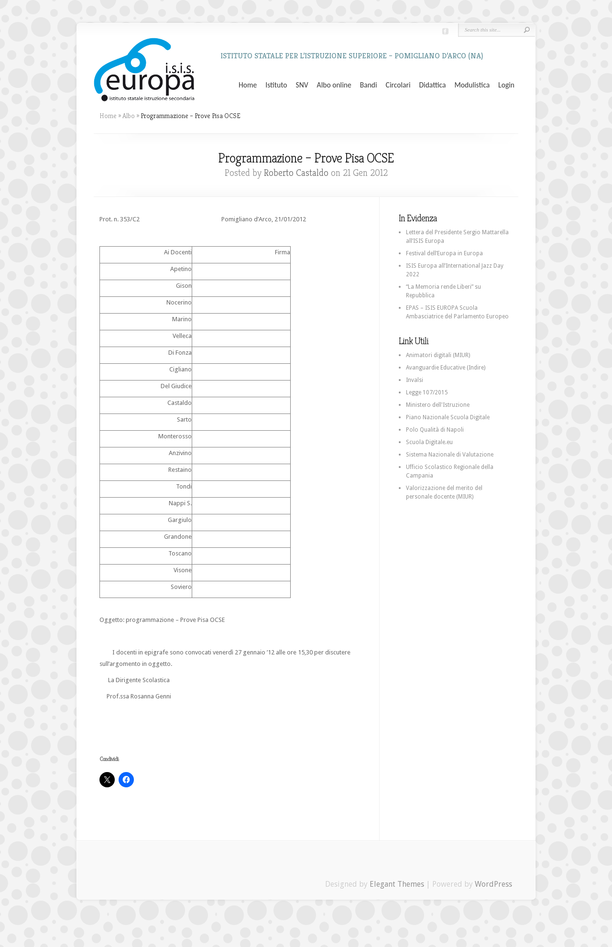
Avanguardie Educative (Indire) (445, 367)
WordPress (493, 884)
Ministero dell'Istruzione (438, 405)
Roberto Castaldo (296, 173)
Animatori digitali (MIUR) (438, 355)
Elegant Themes (397, 884)
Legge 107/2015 (427, 392)
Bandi (368, 85)
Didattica (432, 85)
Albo (128, 115)
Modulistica (472, 85)
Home (248, 85)
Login (506, 85)
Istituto (276, 85)
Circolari (398, 85)
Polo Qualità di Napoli (435, 429)
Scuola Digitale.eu (429, 442)
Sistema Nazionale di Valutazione (449, 454)
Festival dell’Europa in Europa (444, 253)
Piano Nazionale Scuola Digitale (448, 417)
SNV (302, 85)
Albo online (334, 85)
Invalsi (414, 380)
